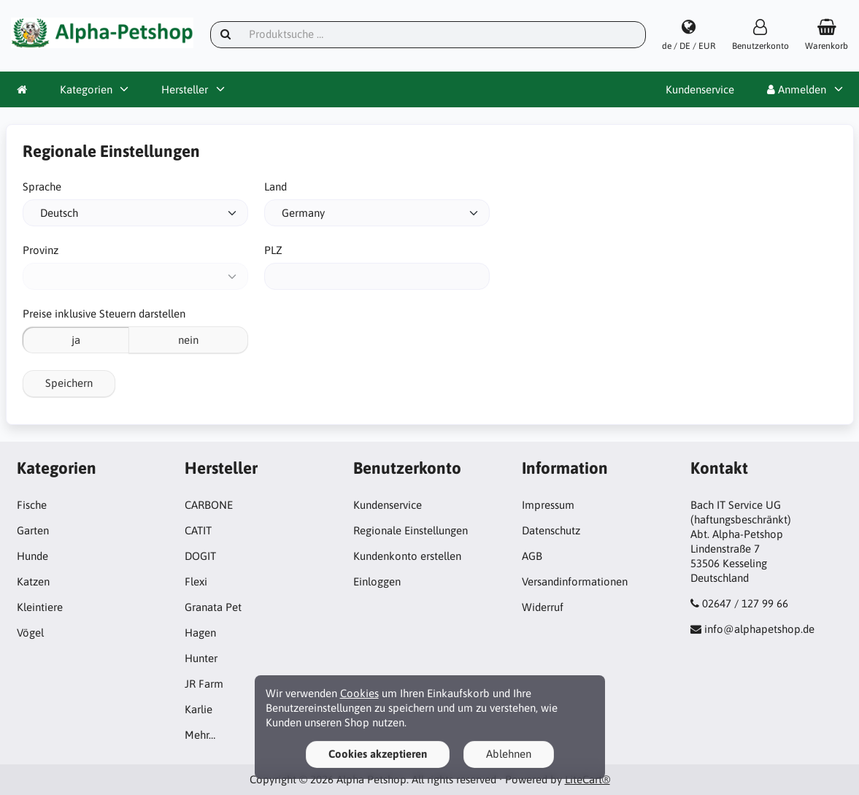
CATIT (198, 530)
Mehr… (200, 735)
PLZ (273, 250)
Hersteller (184, 89)
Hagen (200, 632)
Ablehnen (508, 754)
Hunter (201, 658)
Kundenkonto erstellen (407, 556)
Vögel (30, 632)
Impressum (548, 505)
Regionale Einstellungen (410, 530)
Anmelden (796, 89)
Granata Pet (213, 607)
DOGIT (200, 556)
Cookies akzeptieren (377, 754)
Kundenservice (700, 89)
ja (76, 340)
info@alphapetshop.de (759, 629)
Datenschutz (551, 530)
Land (275, 186)
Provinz (40, 250)
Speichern (69, 383)
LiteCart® (587, 779)
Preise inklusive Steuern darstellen (104, 313)
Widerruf (542, 607)
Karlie (198, 709)
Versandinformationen (575, 581)
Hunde (32, 556)
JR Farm (204, 683)
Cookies (359, 693)
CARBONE (209, 505)
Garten (33, 530)
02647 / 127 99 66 (745, 603)
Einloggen (377, 581)
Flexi (196, 581)
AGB (532, 556)
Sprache (42, 186)
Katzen (33, 581)
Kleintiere (40, 607)
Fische (32, 505)
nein (188, 340)
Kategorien (86, 89)
